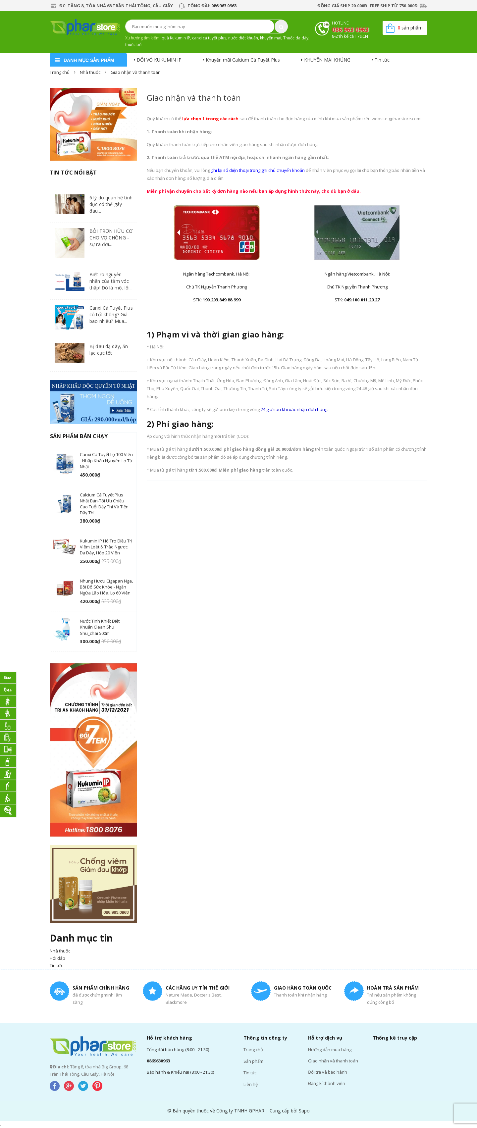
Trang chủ (60, 72)
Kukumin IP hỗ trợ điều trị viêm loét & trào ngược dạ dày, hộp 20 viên (106, 547)
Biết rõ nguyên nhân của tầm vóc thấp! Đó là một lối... (110, 281)
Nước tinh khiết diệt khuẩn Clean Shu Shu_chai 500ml (100, 627)
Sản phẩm (253, 1061)
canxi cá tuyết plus (209, 38)
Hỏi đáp (57, 958)
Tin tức (382, 60)
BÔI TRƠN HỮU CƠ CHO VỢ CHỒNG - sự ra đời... (110, 237)
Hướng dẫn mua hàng (329, 1049)
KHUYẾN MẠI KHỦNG (327, 60)
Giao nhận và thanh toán (333, 1061)
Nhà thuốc (90, 72)
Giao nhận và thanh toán (194, 97)
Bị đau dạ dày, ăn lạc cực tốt (108, 349)
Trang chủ (253, 1049)
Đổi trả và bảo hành (327, 1072)
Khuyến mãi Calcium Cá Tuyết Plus (243, 60)
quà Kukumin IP (176, 38)
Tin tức (250, 1072)
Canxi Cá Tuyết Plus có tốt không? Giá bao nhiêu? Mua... (111, 314)
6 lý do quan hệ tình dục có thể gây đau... (110, 204)
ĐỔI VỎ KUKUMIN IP (159, 60)
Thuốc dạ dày (295, 38)
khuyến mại (270, 38)
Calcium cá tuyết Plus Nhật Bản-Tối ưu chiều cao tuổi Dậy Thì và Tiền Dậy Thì (104, 504)
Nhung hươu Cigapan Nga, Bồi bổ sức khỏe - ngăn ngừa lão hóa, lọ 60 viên (106, 587)
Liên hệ (250, 1083)
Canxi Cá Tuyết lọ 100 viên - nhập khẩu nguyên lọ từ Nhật (106, 460)
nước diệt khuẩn (243, 38)
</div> (0, 1125)
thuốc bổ (133, 44)
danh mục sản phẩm (89, 60)
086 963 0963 (224, 6)
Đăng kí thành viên (326, 1083)
